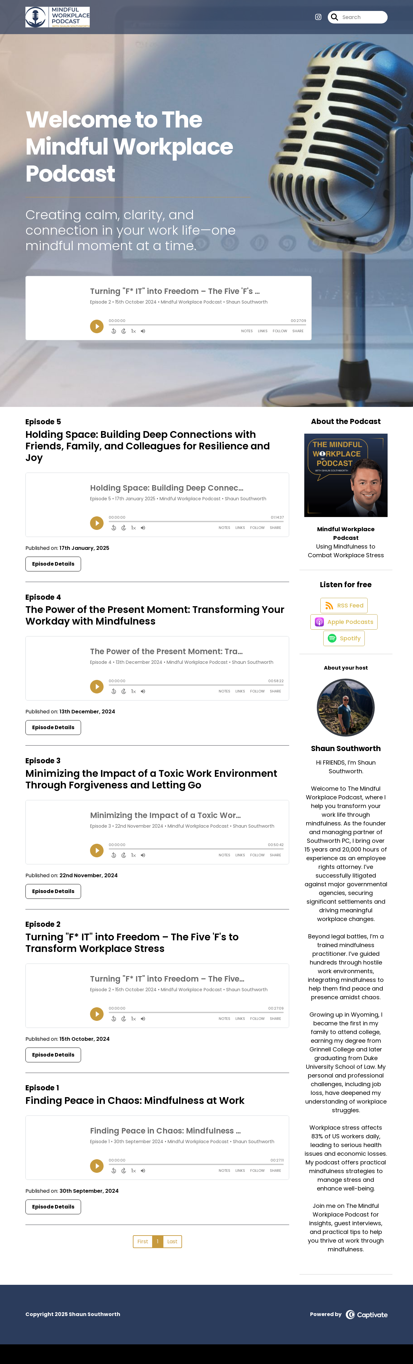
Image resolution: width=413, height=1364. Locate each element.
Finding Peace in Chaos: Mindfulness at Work (135, 1100)
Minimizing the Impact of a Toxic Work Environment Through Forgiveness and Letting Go (151, 779)
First (142, 1241)
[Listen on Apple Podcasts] (342, 634)
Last (172, 1241)
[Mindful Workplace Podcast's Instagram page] (318, 20)
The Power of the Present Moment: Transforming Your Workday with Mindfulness (154, 615)
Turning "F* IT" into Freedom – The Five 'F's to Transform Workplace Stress (132, 942)
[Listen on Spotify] (342, 657)
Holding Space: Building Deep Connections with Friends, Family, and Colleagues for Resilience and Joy (147, 446)
